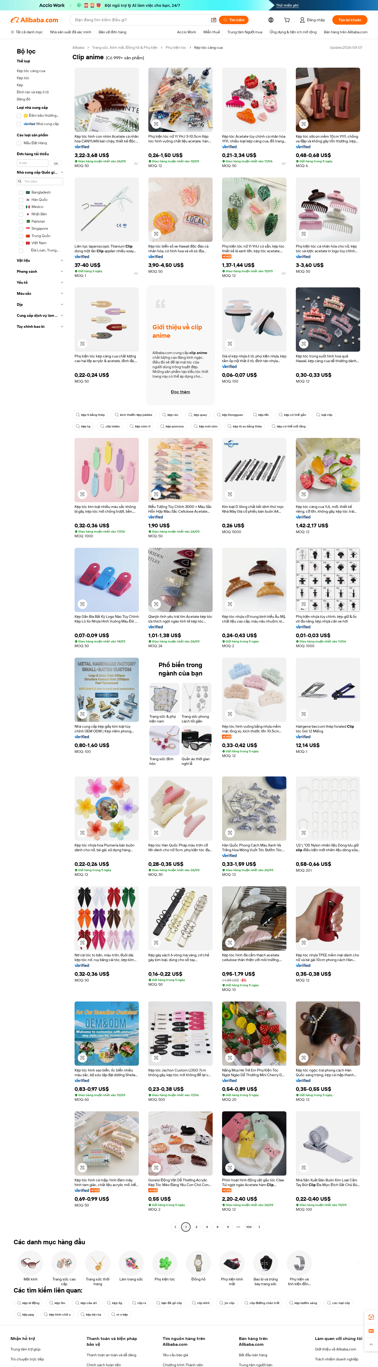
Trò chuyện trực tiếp (27, 1359)
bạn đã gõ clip (169, 1303)
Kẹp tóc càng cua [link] (208, 47)
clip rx (139, 1303)
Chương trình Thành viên (183, 1365)
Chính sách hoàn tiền (104, 1365)
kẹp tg (83, 426)
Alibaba (78, 47)
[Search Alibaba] (140, 20)
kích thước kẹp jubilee (133, 415)
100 (249, 1227)
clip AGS (200, 1303)
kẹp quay (197, 415)
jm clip (226, 1303)
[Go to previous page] (175, 1227)
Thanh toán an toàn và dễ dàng (111, 1355)
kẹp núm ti (140, 426)
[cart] (288, 21)
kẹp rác (170, 415)
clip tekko (110, 426)
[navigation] (40, 638)
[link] (371, 1317)
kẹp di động (28, 1303)
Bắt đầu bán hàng (253, 1355)
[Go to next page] (259, 1227)
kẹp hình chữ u (57, 1314)
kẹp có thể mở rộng (289, 426)
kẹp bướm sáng (303, 1303)
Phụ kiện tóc (176, 47)
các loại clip (338, 1303)
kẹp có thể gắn (292, 415)
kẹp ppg (25, 1314)
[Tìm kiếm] (234, 20)
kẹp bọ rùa (91, 1314)
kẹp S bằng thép (90, 415)
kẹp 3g (114, 1303)
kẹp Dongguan (230, 415)
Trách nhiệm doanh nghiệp (336, 1359)
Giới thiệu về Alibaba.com (335, 1349)
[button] (214, 20)
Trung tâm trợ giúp (25, 1349)
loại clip (324, 415)
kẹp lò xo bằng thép (244, 426)
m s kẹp (119, 1314)
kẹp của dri (86, 1303)
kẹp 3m (57, 1303)
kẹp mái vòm (206, 426)
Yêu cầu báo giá (175, 1355)
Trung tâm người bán (255, 1365)
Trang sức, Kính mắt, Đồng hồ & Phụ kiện (125, 47)
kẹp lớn (261, 415)
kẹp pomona (172, 426)
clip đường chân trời (261, 1303)
